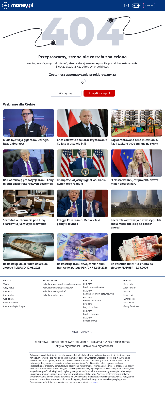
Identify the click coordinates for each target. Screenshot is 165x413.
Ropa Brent (128, 302)
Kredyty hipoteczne (92, 300)
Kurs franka (8, 295)
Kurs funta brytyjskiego (14, 306)
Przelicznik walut (10, 302)
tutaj (95, 382)
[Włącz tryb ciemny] (136, 6)
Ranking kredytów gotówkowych (98, 293)
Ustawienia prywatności (97, 346)
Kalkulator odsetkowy (53, 295)
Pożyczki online (90, 307)
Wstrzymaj (65, 93)
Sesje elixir (128, 295)
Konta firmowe (90, 320)
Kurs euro (7, 291)
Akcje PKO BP (129, 287)
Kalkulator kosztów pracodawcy (58, 287)
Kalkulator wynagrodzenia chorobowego (62, 284)
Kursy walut (8, 287)
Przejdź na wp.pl (99, 93)
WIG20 (126, 291)
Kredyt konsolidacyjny (93, 287)
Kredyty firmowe (91, 314)
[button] (160, 5)
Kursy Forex (129, 298)
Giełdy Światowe (131, 306)
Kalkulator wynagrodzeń (54, 291)
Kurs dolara (8, 298)
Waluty (6, 284)
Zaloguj (149, 5)
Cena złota (128, 284)
